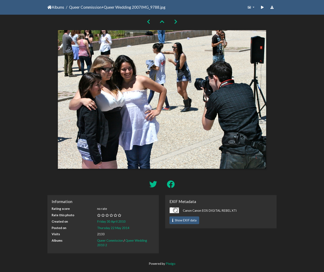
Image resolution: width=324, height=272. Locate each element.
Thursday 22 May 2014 (113, 228)
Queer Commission (85, 7)
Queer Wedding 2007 (122, 7)
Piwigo (170, 263)
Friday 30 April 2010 (111, 221)
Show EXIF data (184, 220)
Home (49, 7)
